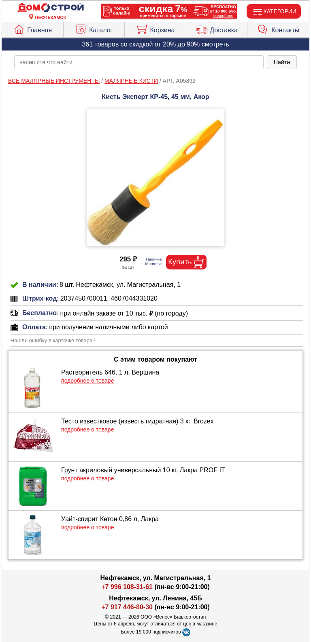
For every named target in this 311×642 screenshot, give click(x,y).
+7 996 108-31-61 (127, 586)
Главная (32, 28)
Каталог (94, 28)
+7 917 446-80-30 (127, 607)
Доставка (217, 28)
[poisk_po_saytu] (139, 62)
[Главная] (50, 7)
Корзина (155, 28)
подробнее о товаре (87, 380)
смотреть (215, 44)
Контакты (278, 28)
